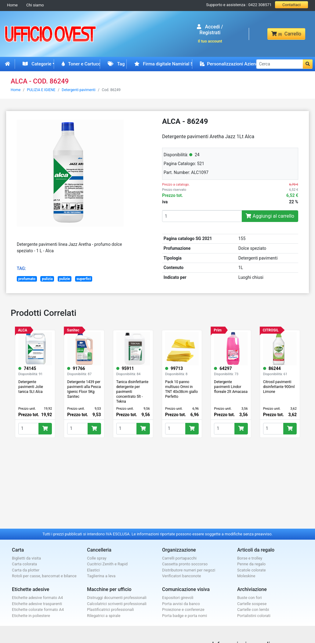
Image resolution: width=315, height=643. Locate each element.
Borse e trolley (249, 558)
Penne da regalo (251, 564)
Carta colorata (24, 564)
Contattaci (291, 4)
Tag (116, 64)
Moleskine (246, 576)
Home (12, 5)
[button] (308, 64)
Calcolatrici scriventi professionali (117, 603)
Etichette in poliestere (31, 615)
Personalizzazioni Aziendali (228, 64)
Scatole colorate (251, 570)
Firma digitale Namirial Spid (163, 64)
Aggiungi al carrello (270, 216)
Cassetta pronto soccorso (185, 564)
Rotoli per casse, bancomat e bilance (44, 576)
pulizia (47, 279)
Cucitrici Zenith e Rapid (107, 564)
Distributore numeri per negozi (188, 570)
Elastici (93, 570)
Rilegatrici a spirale (103, 615)
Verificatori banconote (181, 576)
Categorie (37, 64)
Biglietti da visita (26, 558)
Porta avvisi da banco (181, 603)
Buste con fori (249, 597)
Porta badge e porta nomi (184, 615)
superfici (83, 279)
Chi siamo (35, 5)
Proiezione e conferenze (183, 609)
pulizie (64, 279)
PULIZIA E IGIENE (41, 90)
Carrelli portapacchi (179, 558)
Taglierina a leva (101, 576)
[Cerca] (279, 64)
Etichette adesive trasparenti (37, 603)
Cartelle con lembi (253, 609)
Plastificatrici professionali (110, 609)
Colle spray (97, 558)
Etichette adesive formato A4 (37, 597)
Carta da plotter (25, 570)
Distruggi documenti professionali (117, 597)
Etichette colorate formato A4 (38, 609)
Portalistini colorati (253, 615)
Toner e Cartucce (81, 64)
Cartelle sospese (251, 603)
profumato (26, 279)
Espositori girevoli (178, 597)
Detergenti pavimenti (78, 90)
